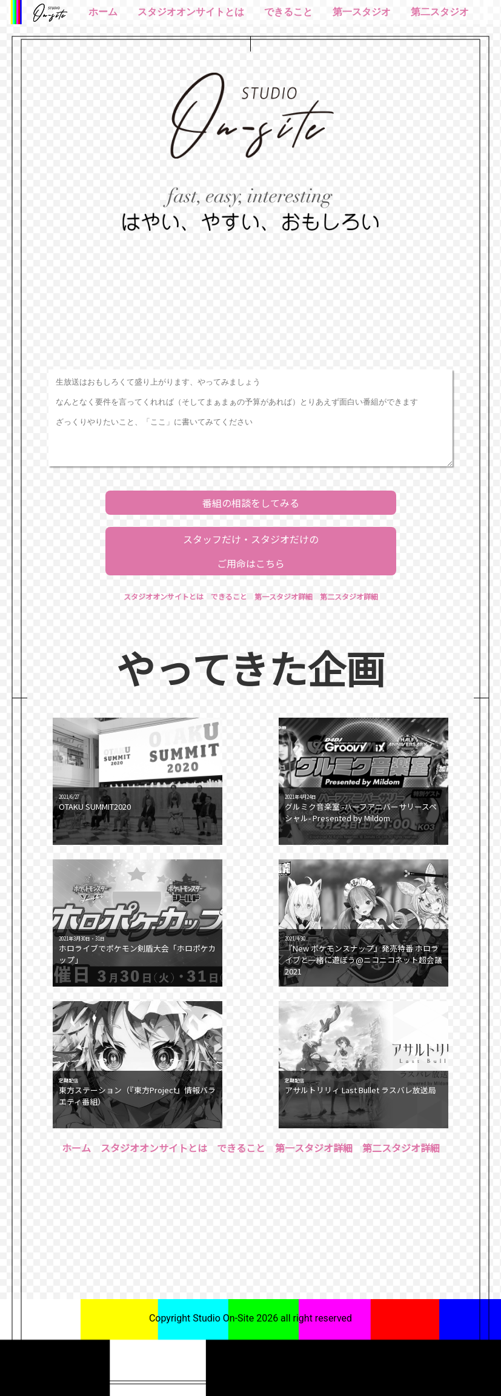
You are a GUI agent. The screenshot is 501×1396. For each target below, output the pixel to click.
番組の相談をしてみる (250, 502)
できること (288, 12)
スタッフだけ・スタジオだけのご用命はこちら (251, 551)
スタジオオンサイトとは (191, 12)
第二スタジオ (440, 12)
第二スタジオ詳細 (349, 596)
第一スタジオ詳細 (283, 596)
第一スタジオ (362, 12)
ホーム (103, 12)
